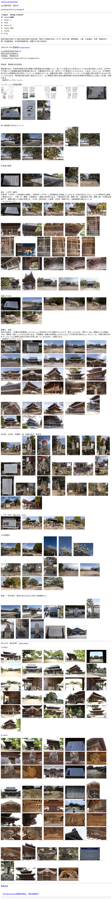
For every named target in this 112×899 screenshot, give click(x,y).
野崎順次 (16, 47)
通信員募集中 (33, 894)
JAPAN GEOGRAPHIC (9, 2)
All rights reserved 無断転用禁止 (15, 894)
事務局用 (4, 886)
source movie (25, 47)
